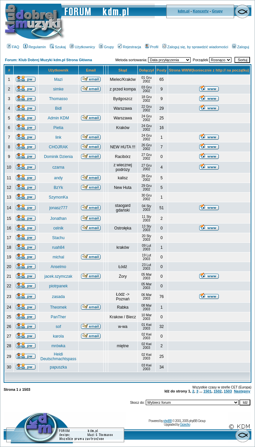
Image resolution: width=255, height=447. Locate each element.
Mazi (58, 79)
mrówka (58, 346)
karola (58, 336)
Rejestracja (129, 47)
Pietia (58, 127)
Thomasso (58, 98)
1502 (217, 391)
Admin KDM (58, 118)
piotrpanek (58, 286)
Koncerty (201, 11)
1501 (208, 391)
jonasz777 (58, 208)
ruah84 (58, 247)
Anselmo (58, 266)
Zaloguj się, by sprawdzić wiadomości (195, 47)
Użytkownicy (82, 47)
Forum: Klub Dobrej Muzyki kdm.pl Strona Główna (48, 60)
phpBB (167, 421)
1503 (228, 391)
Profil (151, 47)
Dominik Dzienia (58, 156)
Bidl (58, 108)
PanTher (58, 317)
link (58, 137)
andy (58, 178)
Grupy (217, 11)
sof (58, 326)
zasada (58, 296)
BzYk (58, 187)
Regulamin (34, 47)
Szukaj (58, 47)
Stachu (58, 237)
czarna (58, 167)
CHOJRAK (58, 147)
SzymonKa (58, 197)
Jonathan (58, 218)
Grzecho (185, 424)
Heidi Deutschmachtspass (58, 356)
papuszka (58, 367)
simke (58, 89)
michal (58, 257)
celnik (58, 228)
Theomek (58, 307)
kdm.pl (183, 11)
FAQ (13, 47)
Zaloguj (240, 47)
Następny (242, 391)
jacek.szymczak (58, 276)
